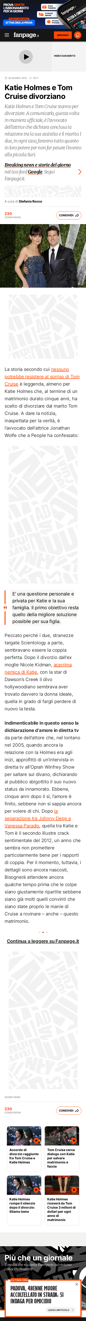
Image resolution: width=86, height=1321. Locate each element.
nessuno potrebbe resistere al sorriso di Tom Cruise (42, 377)
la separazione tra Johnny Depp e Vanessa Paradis (38, 818)
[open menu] (5, 35)
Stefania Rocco (30, 201)
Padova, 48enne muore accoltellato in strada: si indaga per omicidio (37, 1295)
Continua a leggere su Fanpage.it (43, 941)
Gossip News (12, 1097)
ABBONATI (63, 35)
